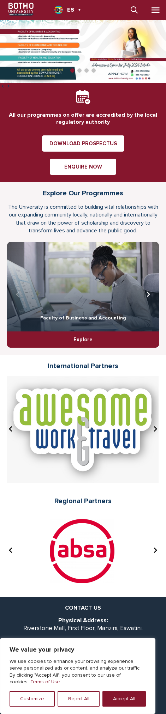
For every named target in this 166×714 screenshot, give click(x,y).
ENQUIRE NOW (83, 167)
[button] (72, 70)
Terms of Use (45, 682)
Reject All (78, 699)
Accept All (124, 699)
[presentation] (3, 86)
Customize (32, 699)
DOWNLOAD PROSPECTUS (83, 143)
